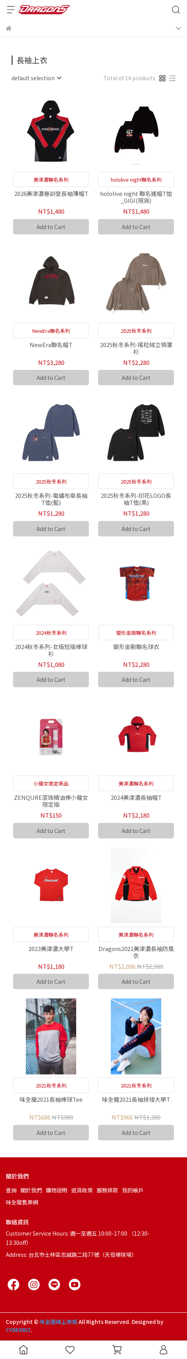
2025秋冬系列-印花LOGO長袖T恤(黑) (136, 499)
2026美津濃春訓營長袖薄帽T (51, 193)
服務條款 (107, 1190)
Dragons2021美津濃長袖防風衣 (136, 952)
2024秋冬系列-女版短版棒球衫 (51, 650)
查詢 (11, 1190)
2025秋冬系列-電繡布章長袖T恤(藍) (51, 499)
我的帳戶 (133, 1190)
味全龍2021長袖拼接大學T (136, 1099)
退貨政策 (82, 1190)
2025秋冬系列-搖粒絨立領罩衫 (136, 348)
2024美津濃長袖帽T (136, 797)
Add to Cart (51, 227)
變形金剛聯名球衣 (136, 647)
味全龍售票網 (22, 1202)
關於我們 (31, 1190)
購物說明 (56, 1190)
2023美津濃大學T (50, 949)
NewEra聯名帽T (51, 345)
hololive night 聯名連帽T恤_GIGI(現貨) (136, 197)
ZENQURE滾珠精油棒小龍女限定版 (51, 801)
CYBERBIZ (18, 1330)
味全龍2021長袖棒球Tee (51, 1099)
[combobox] (36, 78)
